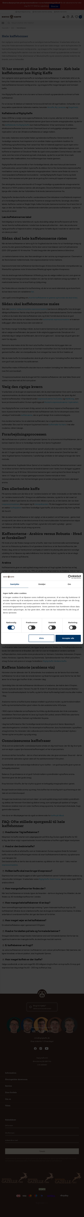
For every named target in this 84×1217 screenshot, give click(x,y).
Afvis (41, 638)
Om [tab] (69, 584)
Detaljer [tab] (42, 584)
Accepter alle (68, 638)
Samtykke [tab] (14, 584)
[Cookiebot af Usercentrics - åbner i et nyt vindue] (70, 577)
